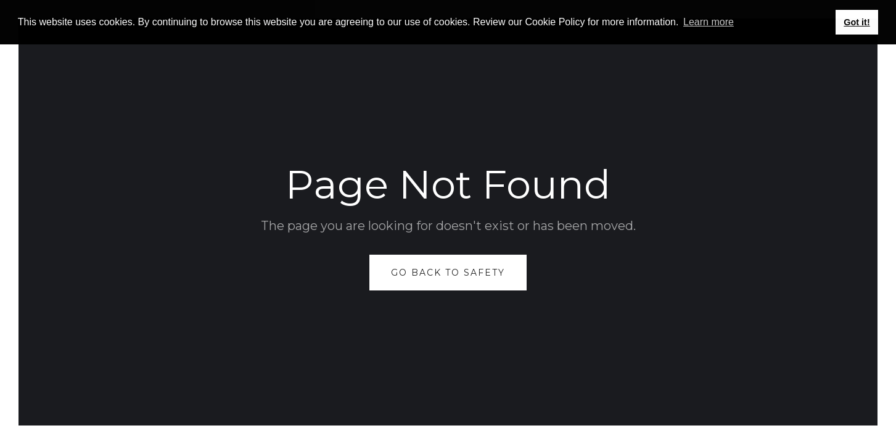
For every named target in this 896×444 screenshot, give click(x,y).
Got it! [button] (856, 22)
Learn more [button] (708, 22)
